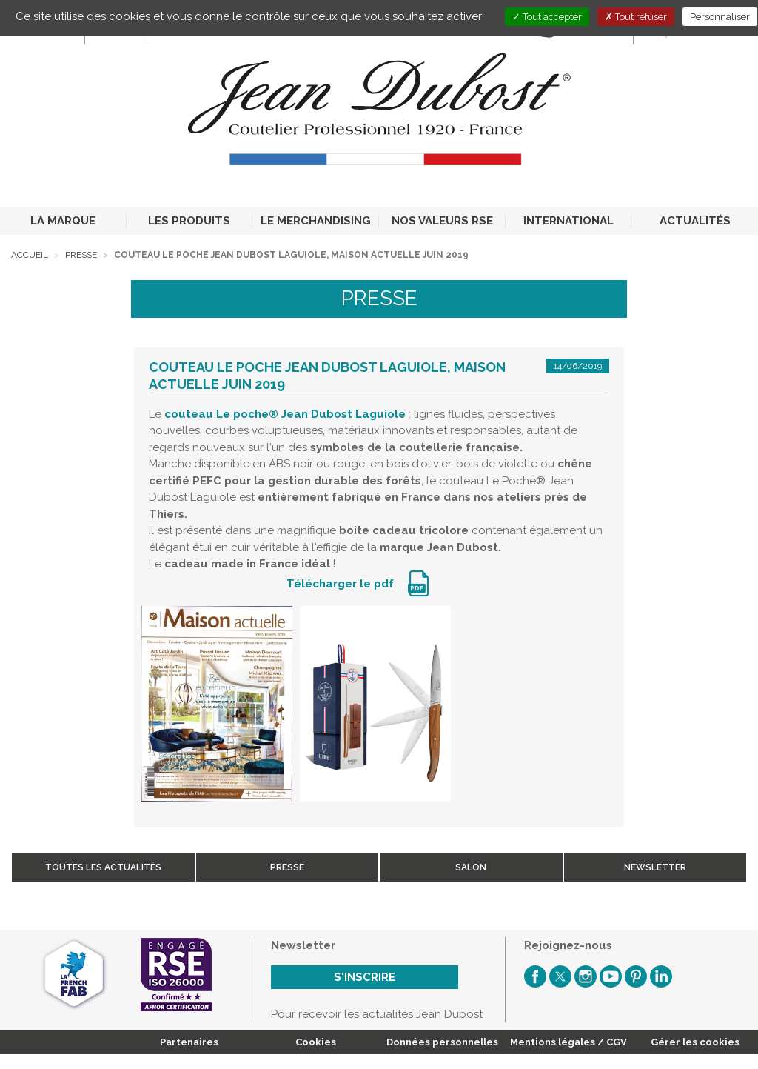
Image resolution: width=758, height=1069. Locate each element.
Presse (81, 255)
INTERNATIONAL (568, 220)
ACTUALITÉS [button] (695, 220)
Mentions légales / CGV (568, 1042)
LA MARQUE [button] (62, 220)
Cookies (315, 1042)
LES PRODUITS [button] (189, 220)
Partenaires (189, 1042)
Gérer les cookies (695, 1042)
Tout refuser (636, 16)
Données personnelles (442, 1042)
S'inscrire (364, 977)
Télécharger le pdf (341, 583)
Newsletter (655, 867)
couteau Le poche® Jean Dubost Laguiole (285, 414)
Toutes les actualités (103, 867)
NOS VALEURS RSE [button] (442, 220)
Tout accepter (547, 16)
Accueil (29, 255)
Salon (470, 867)
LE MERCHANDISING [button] (316, 220)
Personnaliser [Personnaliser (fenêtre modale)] (720, 16)
